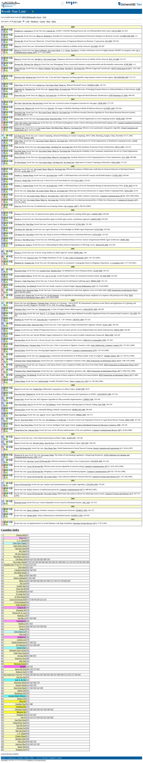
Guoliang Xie (19, 108)
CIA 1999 (133, 313)
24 (28, 586)
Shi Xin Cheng (38, 443)
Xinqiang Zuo (30, 89)
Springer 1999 (70, 305)
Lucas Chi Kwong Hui (23, 448)
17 (2, 578)
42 (2, 645)
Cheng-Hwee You (21, 430)
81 (81, 562)
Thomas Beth (32, 515)
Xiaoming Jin (19, 89)
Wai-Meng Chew (28, 240)
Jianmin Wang (53, 89)
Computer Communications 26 (111, 196)
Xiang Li (29, 245)
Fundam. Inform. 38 (111, 356)
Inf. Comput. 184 (70, 206)
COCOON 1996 (96, 461)
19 (2, 583)
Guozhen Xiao (44, 271)
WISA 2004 (115, 162)
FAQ (44, 17)
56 (41, 626)
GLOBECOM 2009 (127, 36)
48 (28, 658)
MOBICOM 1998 (78, 410)
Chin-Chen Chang (21, 123)
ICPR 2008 (128, 64)
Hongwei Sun (31, 77)
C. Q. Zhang (50, 313)
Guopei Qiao (19, 399)
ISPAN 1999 (118, 330)
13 (28, 546)
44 (28, 626)
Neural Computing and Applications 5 (106, 448)
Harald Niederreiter (21, 345)
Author (59, 758)
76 (28, 551)
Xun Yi (42, 313)
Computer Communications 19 (95, 466)
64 (46, 562)
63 (31, 624)
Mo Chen (18, 103)
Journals (20, 758)
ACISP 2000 (97, 271)
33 (2, 621)
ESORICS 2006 (93, 85)
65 (41, 559)
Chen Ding (30, 224)
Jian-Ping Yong (20, 151)
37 (31, 565)
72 (28, 543)
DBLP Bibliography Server (31, 17)
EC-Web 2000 (105, 276)
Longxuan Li (28, 31)
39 (2, 637)
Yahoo (53, 21)
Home (3, 758)
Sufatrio (17, 330)
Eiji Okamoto (32, 303)
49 (31, 626)
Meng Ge (18, 46)
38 (2, 634)
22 (2, 591)
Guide (19, 21)
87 (69, 581)
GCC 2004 (125, 157)
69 (64, 562)
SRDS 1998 (129, 420)
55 (38, 626)
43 (35, 570)
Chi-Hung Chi (20, 136)
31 (2, 615)
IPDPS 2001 (78, 253)
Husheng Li (48, 36)
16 (2, 575)
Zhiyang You (28, 64)
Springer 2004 (29, 138)
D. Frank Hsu (61, 420)
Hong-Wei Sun (20, 68)
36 (2, 629)
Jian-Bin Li (75, 50)
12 (33, 562)
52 (31, 559)
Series (26, 758)
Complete (52, 758)
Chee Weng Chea (50, 448)
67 (57, 562)
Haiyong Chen (20, 77)
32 (2, 618)
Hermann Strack (20, 502)
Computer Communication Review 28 (106, 430)
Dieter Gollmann (41, 50)
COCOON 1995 (92, 484)
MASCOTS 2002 (102, 245)
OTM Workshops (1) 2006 (117, 95)
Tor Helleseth (31, 286)
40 (2, 640)
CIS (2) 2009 (116, 31)
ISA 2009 (108, 41)
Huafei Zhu (26, 180)
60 (43, 562)
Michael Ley (31, 760)
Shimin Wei (30, 295)
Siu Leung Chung (54, 50)
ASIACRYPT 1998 (104, 394)
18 (2, 581)
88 (28, 607)
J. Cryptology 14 (116, 263)
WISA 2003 (128, 191)
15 (2, 573)
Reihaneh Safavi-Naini (23, 325)
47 (35, 565)
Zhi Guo (18, 169)
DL (15, 21)
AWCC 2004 (119, 147)
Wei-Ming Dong (57, 128)
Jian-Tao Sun (27, 103)
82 (65, 581)
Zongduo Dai (29, 263)
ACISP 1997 (71, 438)
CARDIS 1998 (88, 399)
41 (28, 602)
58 (36, 562)
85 (35, 575)
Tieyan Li (18, 180)
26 (28, 570)
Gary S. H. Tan (50, 276)
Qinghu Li (18, 175)
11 (2, 562)
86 (31, 656)
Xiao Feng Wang (21, 313)
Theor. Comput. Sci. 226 (78, 381)
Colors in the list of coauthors (10, 754)
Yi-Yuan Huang (20, 162)
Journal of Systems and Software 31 (118, 494)
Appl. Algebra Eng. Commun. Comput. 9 (105, 345)
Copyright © (4, 760)
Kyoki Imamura (53, 295)
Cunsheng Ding (20, 286)
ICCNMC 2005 (109, 108)
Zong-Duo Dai (42, 320)
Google (42, 21)
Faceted (44, 758)
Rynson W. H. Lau (21, 455)
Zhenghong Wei (44, 309)
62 (45, 626)
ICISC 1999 (107, 325)
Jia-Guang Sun (79, 68)
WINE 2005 (120, 119)
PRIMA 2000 (95, 281)
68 (45, 559)
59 (40, 562)
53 (35, 559)
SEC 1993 (86, 502)
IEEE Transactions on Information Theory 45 (102, 361)
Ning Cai (18, 206)
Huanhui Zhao (56, 271)
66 (53, 562)
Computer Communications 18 (71, 490)
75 (28, 701)
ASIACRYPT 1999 (90, 309)
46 (2, 656)
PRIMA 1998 (81, 415)
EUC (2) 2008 (114, 59)
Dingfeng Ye (19, 263)
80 (28, 548)
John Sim (29, 229)
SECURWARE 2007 (121, 77)
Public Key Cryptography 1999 (94, 340)
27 (2, 605)
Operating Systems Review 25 (84, 523)
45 (2, 653)
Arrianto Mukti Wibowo (23, 276)
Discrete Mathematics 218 (85, 286)
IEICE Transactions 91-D (120, 68)
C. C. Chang (65, 50)
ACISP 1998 (80, 389)
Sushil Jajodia (43, 381)
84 (28, 540)
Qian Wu (51, 108)
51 (28, 557)
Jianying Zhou (20, 340)
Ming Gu (39, 36)
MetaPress (34, 21)
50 (28, 559)
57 (28, 538)
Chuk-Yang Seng (28, 281)
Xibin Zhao (19, 85)
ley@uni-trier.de (40, 760)
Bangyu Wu (19, 119)
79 (77, 562)
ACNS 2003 (25, 171)
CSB (27, 21)
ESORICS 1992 (81, 510)
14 (28, 554)
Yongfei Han (37, 389)
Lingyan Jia (50, 31)
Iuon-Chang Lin (34, 123)
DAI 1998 (101, 404)
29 (2, 610)
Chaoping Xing (20, 290)
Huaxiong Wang (55, 119)
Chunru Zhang (20, 381)
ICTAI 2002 (80, 224)
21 (2, 589)
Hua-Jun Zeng (38, 103)
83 (84, 562)
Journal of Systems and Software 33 (105, 477)
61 (28, 624)
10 (2, 559)
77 (59, 581)
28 (2, 607)
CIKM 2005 (102, 103)
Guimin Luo (40, 85)
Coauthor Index (10, 529)
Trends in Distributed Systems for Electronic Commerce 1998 (98, 425)
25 (2, 599)
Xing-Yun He (19, 147)
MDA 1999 (109, 335)
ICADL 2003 (117, 175)
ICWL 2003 (128, 186)
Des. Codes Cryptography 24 (75, 258)
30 (31, 570)
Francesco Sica (32, 258)
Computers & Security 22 (127, 200)
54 (38, 559)
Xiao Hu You (49, 443)
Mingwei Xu (29, 108)
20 (2, 586)
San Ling (30, 461)
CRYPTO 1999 (78, 320)
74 (74, 562)
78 (28, 610)
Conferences (11, 758)
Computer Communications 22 (84, 350)
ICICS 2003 (79, 180)
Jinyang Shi (19, 36)
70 (48, 559)
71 (67, 562)
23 (28, 565)
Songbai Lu (19, 31)
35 (2, 626)
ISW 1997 (85, 443)
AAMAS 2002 (96, 214)
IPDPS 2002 (124, 240)
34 (2, 624)
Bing (48, 21)
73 (71, 562)
